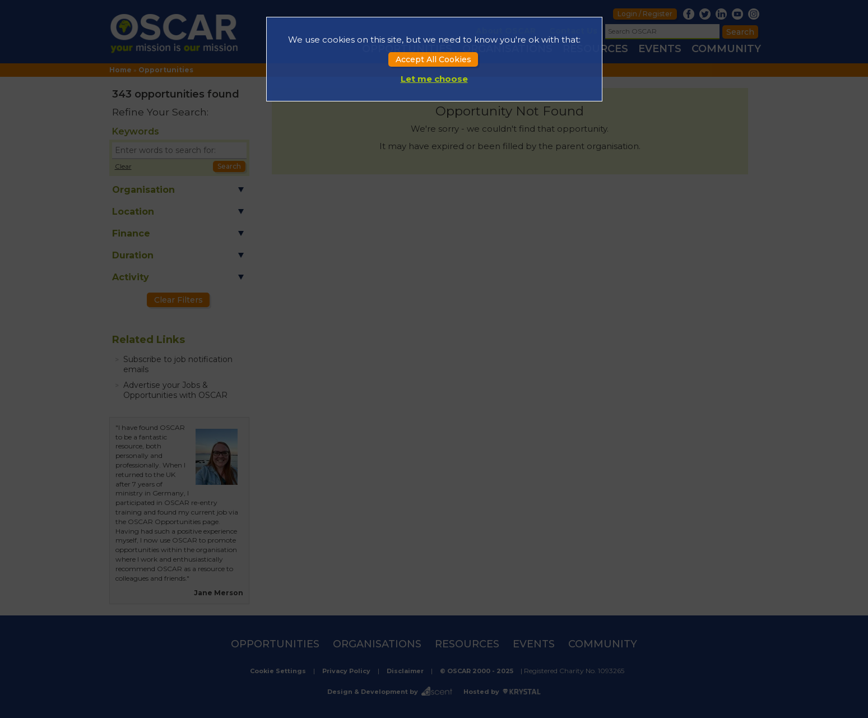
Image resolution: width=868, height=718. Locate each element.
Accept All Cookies (433, 59)
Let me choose (434, 78)
